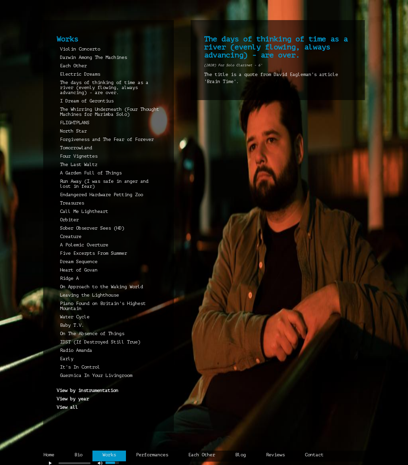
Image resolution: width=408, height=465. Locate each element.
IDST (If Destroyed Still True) (100, 341)
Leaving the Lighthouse (89, 295)
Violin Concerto (80, 49)
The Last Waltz (78, 164)
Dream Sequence (78, 261)
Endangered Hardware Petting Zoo (101, 194)
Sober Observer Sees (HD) (92, 228)
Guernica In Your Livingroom (96, 375)
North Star (73, 131)
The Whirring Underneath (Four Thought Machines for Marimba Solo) (109, 112)
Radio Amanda (76, 350)
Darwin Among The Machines (93, 57)
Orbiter (69, 219)
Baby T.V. (72, 325)
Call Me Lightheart (84, 211)
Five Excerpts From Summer (93, 253)
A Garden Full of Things (91, 172)
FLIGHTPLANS (74, 122)
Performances (152, 454)
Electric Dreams (80, 74)
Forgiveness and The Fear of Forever (107, 139)
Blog (240, 454)
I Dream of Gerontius (87, 100)
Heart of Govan (78, 270)
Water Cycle (74, 316)
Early (66, 358)
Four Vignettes (78, 156)
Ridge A (69, 278)
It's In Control (80, 367)
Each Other (73, 65)
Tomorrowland (76, 147)
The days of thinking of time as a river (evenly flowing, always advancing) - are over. (104, 87)
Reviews (275, 454)
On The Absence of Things (92, 333)
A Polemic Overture (84, 244)
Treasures (72, 203)
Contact (314, 454)
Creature (70, 236)
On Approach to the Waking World (101, 286)
